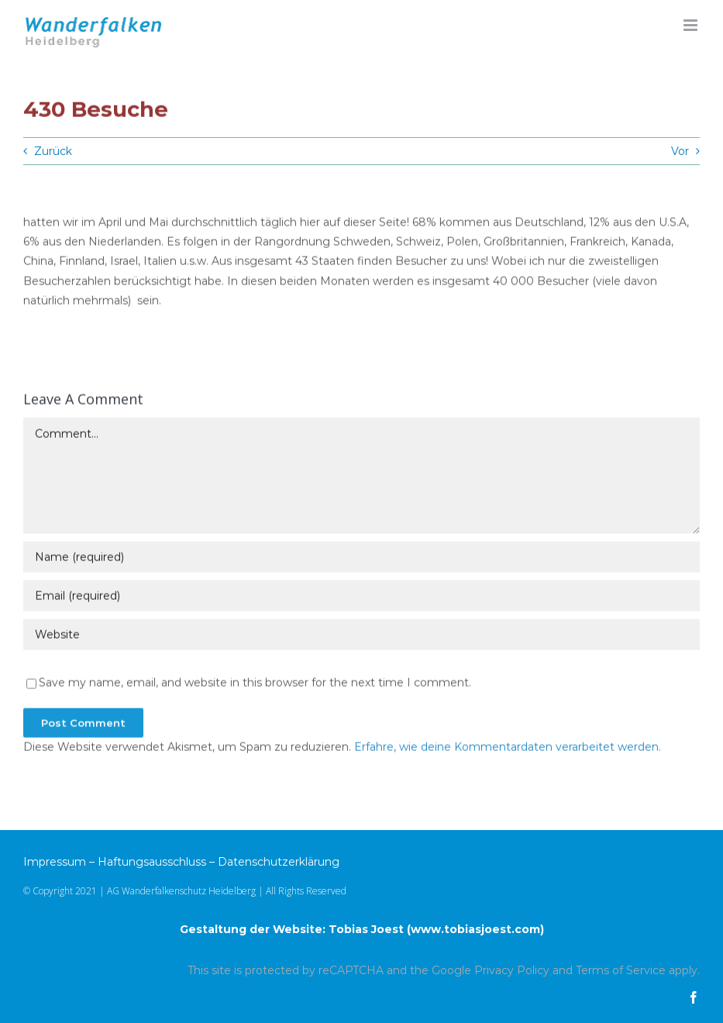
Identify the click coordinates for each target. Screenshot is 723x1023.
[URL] (361, 635)
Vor (680, 151)
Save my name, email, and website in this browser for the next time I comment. (255, 684)
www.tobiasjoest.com (475, 929)
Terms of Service (621, 970)
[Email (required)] (361, 596)
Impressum (54, 862)
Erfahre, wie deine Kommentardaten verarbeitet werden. (507, 748)
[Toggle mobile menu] (691, 25)
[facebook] (693, 997)
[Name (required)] (361, 558)
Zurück (53, 151)
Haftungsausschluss (152, 862)
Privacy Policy (511, 970)
